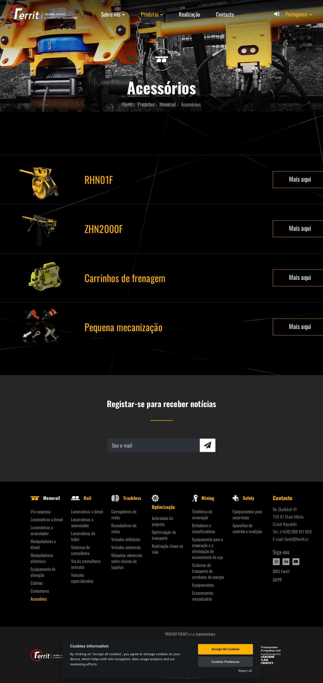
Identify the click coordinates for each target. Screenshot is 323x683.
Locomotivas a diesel (47, 519)
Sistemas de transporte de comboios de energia (208, 571)
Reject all (245, 671)
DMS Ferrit (281, 571)
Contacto (225, 14)
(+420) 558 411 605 (296, 531)
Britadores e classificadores (203, 528)
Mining (203, 498)
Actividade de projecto (162, 521)
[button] (299, 14)
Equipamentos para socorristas (247, 514)
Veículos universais (126, 547)
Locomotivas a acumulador (42, 530)
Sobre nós (111, 14)
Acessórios (38, 599)
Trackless (126, 498)
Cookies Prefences (225, 662)
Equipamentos (203, 585)
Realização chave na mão (167, 549)
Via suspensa (40, 511)
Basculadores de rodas (123, 528)
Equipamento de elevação (43, 572)
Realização (189, 14)
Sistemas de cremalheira (80, 550)
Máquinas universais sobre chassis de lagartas (126, 561)
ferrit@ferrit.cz (296, 539)
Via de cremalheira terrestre (86, 564)
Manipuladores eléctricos (42, 558)
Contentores (40, 591)
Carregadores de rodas (123, 514)
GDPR (277, 580)
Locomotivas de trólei (83, 536)
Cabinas (37, 583)
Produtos (150, 14)
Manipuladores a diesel (43, 544)
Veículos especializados (82, 578)
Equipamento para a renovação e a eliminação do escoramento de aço (207, 548)
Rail (81, 498)
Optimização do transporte (164, 535)
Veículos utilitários (125, 539)
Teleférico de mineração (202, 514)
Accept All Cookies (225, 649)
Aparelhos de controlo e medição (247, 528)
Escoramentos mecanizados (202, 596)
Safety (243, 498)
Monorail (45, 498)
